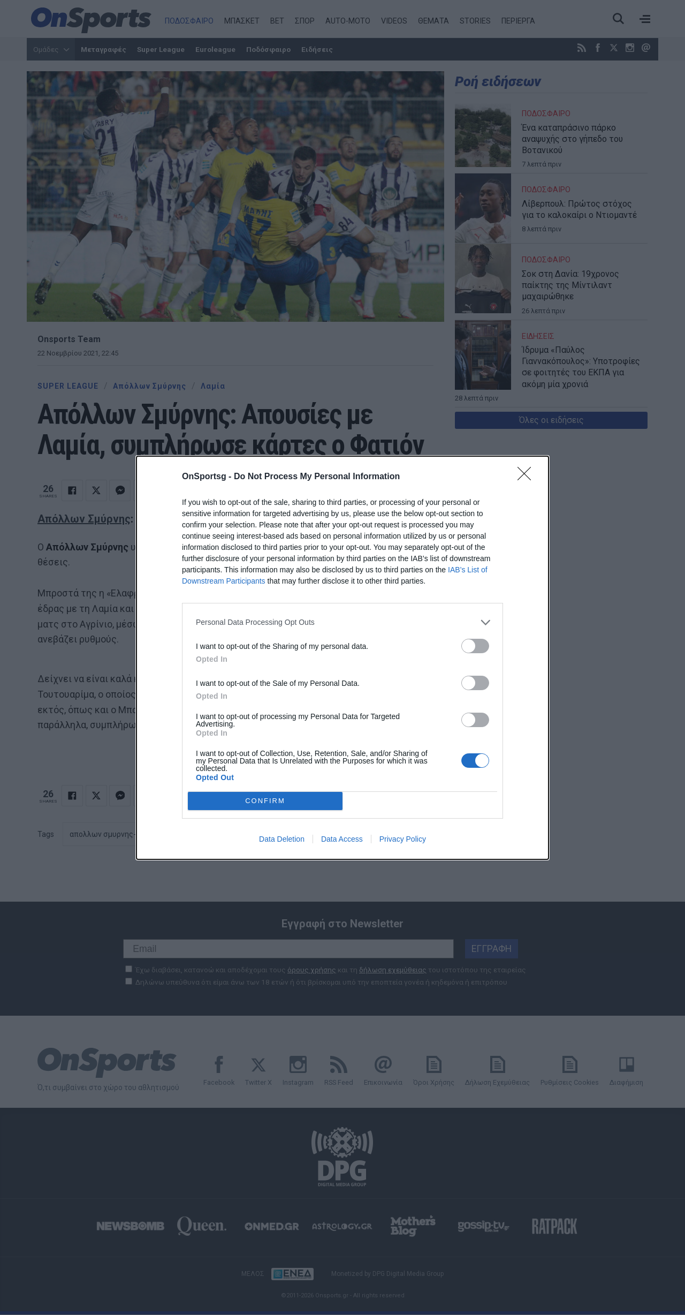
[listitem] (342, 622)
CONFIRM (265, 800)
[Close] (527, 477)
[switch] (475, 646)
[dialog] (342, 657)
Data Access (342, 839)
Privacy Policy (402, 839)
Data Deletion (282, 839)
